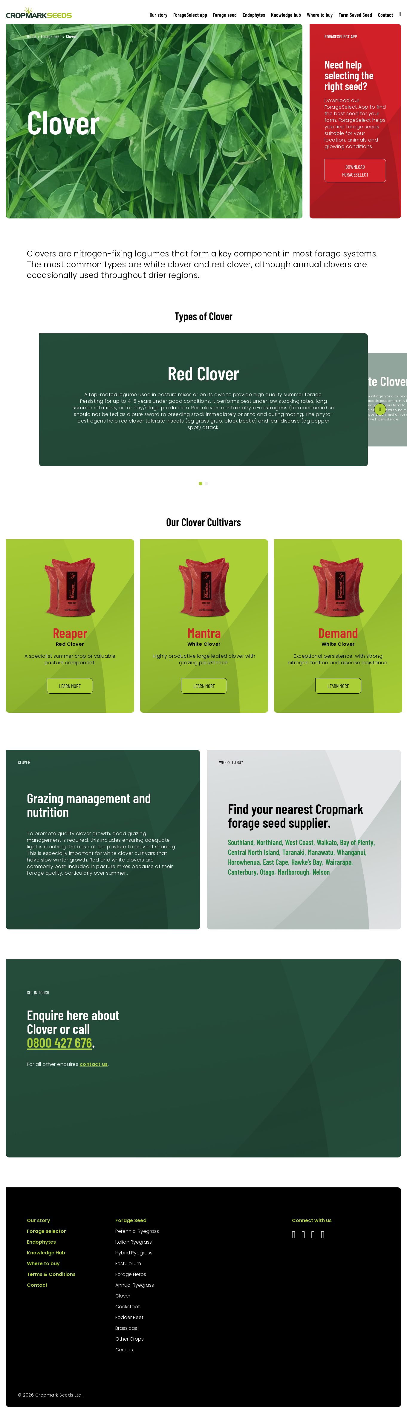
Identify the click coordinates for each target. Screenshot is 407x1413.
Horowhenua (244, 862)
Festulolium (128, 1263)
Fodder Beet (129, 1317)
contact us (94, 1064)
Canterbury (243, 871)
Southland (241, 842)
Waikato (327, 842)
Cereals (124, 1349)
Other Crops (129, 1338)
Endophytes (254, 14)
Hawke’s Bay (307, 862)
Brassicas (126, 1328)
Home (31, 36)
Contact (385, 14)
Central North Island (254, 852)
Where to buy (320, 14)
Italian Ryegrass (133, 1242)
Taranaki (294, 852)
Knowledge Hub (46, 1252)
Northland (270, 842)
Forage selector (46, 1231)
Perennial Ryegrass (137, 1231)
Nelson (321, 871)
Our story (158, 14)
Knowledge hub (286, 14)
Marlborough (294, 871)
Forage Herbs (130, 1274)
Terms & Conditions (51, 1274)
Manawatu (321, 852)
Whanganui (352, 852)
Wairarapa (339, 862)
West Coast (300, 842)
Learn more (70, 686)
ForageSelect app (190, 14)
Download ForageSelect (355, 170)
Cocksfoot (127, 1306)
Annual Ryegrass (134, 1285)
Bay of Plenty (357, 842)
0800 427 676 (59, 1042)
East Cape (276, 862)
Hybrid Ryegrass (133, 1252)
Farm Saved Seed (355, 14)
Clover (122, 1295)
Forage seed (225, 14)
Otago (268, 871)
